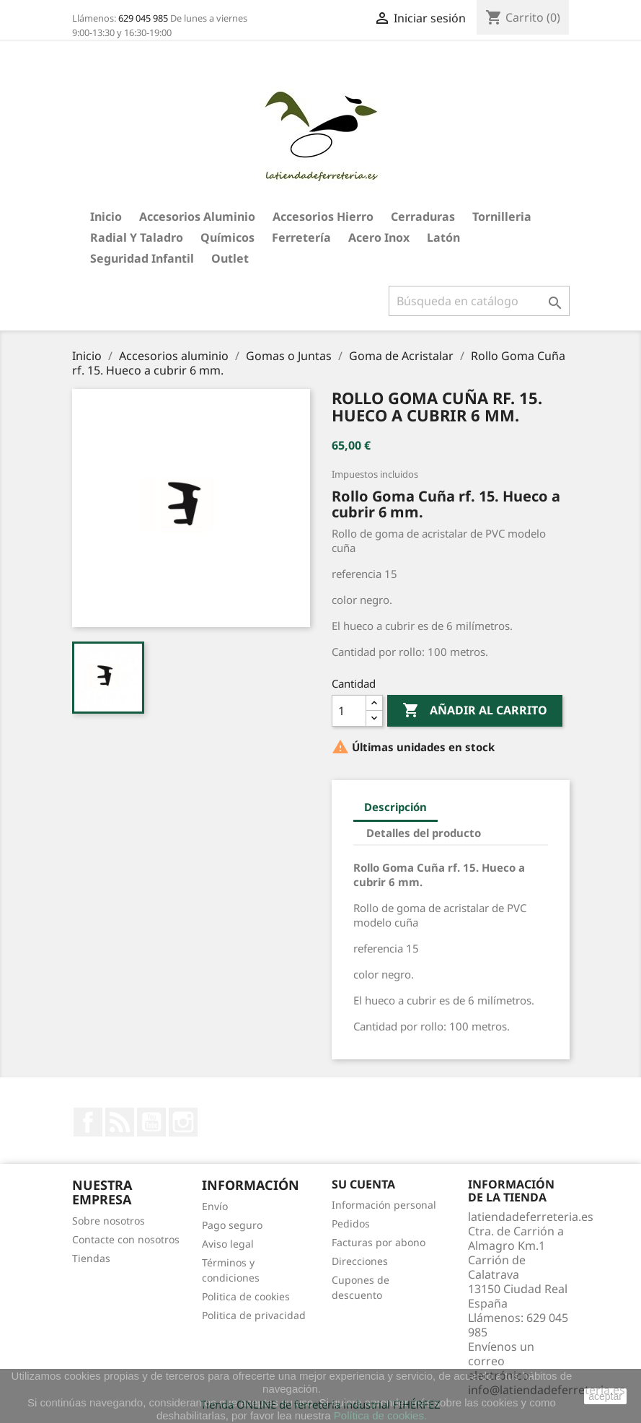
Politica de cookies (246, 1296)
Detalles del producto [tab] (423, 833)
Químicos (227, 237)
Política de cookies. (380, 1415)
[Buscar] (479, 301)
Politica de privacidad (254, 1315)
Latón (443, 237)
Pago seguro (232, 1225)
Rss (119, 1122)
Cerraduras (423, 216)
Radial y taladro (136, 237)
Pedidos (351, 1223)
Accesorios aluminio (197, 216)
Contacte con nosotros (126, 1239)
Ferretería (301, 237)
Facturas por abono (378, 1242)
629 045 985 (143, 18)
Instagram (183, 1122)
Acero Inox (379, 237)
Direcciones (360, 1261)
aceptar (605, 1396)
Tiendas (91, 1258)
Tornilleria (501, 216)
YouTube (151, 1122)
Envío (215, 1206)
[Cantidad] (349, 711)
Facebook (88, 1122)
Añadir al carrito (474, 710)
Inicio (106, 216)
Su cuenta (363, 1184)
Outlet (230, 258)
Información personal (384, 1205)
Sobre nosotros (108, 1220)
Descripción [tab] (395, 807)
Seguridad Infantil (142, 258)
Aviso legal (228, 1244)
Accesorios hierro (323, 216)
